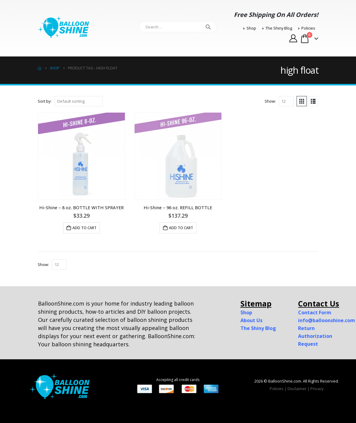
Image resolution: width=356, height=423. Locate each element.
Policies (306, 28)
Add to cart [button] (84, 227)
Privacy (317, 388)
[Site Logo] (63, 27)
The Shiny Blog (277, 28)
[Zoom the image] (59, 376)
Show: (270, 101)
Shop (249, 28)
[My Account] (293, 38)
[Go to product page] (81, 156)
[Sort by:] (79, 101)
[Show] (286, 101)
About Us (251, 320)
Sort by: (45, 101)
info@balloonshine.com (326, 320)
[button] (302, 101)
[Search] (208, 27)
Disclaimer (297, 388)
